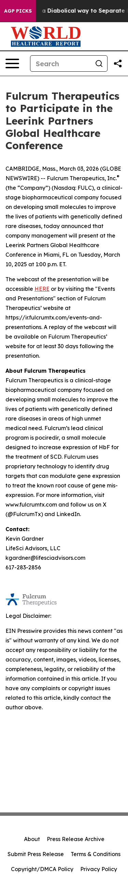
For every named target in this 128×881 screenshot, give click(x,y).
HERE (41, 288)
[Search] (60, 63)
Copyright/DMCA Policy (42, 869)
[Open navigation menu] (12, 63)
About (32, 839)
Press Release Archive (75, 839)
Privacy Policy (98, 869)
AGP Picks (18, 11)
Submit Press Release (36, 854)
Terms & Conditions (95, 854)
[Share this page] (118, 63)
